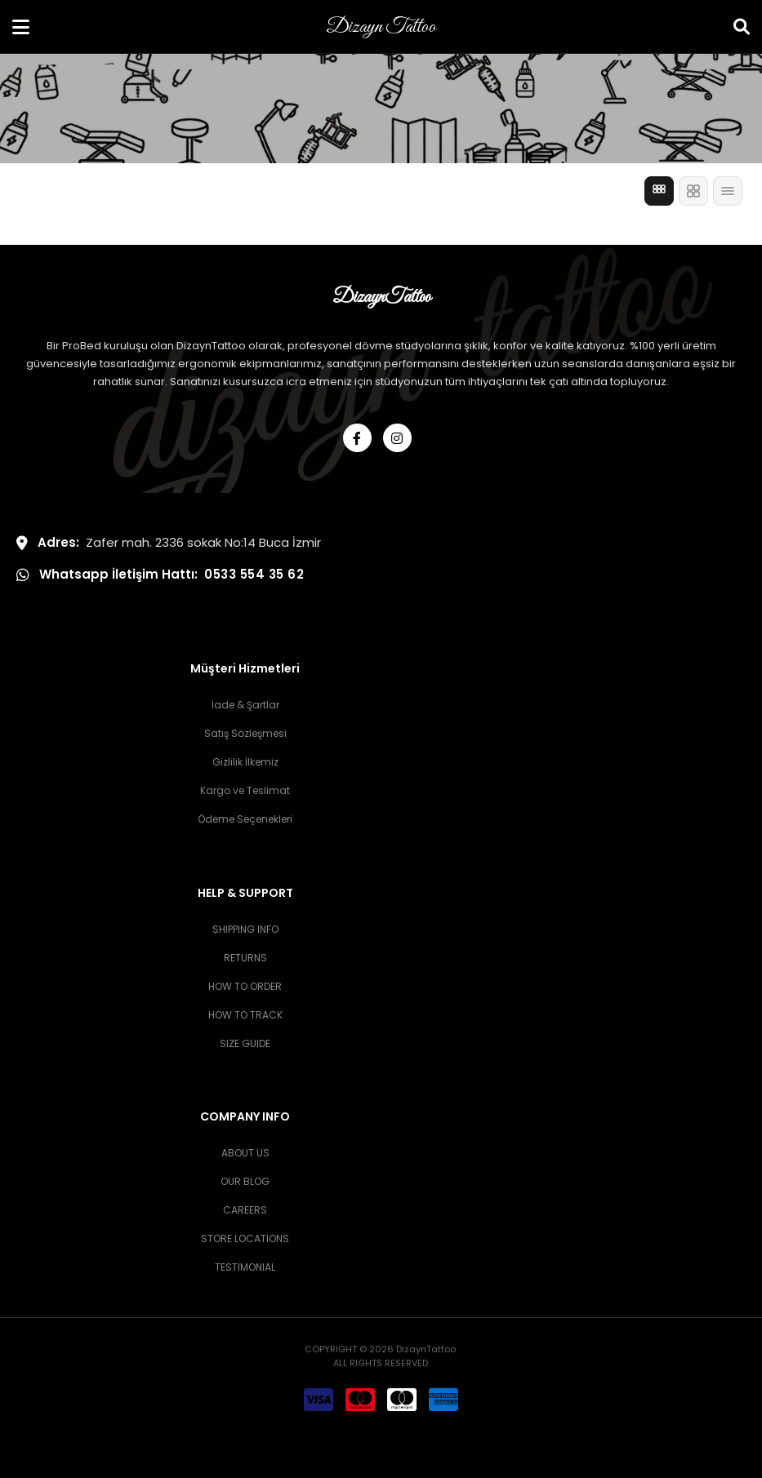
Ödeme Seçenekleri (245, 819)
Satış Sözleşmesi (245, 733)
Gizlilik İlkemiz (245, 762)
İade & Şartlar (245, 705)
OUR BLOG (245, 1181)
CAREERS (245, 1210)
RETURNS (245, 958)
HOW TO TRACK (245, 1015)
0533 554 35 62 (254, 574)
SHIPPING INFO (245, 929)
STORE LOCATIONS (245, 1238)
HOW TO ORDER (245, 986)
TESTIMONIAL (245, 1267)
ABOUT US (245, 1153)
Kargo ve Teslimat (245, 790)
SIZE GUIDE (245, 1043)
